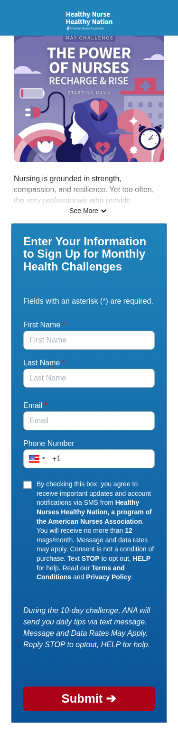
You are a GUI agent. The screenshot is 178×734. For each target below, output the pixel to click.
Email (35, 405)
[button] (35, 458)
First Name (44, 325)
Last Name (44, 363)
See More (89, 210)
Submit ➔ (89, 698)
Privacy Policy (108, 577)
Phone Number (49, 443)
